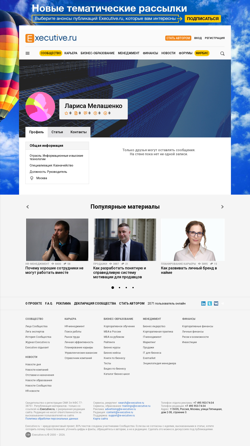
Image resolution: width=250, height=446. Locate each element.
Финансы (150, 53)
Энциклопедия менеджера (159, 363)
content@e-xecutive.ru (119, 412)
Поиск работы (73, 331)
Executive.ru (47, 409)
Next (222, 207)
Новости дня (33, 364)
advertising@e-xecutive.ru (120, 409)
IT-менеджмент (152, 336)
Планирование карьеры (178, 263)
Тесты (107, 363)
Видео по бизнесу (115, 368)
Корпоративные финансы (197, 326)
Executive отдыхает (37, 347)
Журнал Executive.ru (37, 342)
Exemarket (149, 358)
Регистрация (215, 38)
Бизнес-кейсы (112, 352)
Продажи (100, 263)
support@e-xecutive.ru (121, 415)
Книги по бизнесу (114, 358)
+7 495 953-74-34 (203, 402)
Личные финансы (193, 331)
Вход (198, 38)
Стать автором (178, 38)
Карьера (70, 53)
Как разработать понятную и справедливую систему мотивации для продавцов (119, 272)
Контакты (79, 132)
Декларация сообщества (95, 303)
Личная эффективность (79, 342)
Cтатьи (57, 132)
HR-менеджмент (37, 263)
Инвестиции (189, 342)
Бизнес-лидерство (154, 326)
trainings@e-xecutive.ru (136, 405)
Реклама (63, 303)
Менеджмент (128, 53)
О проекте (33, 303)
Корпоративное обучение (119, 326)
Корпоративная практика (158, 331)
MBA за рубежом (114, 336)
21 (126, 263)
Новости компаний (36, 369)
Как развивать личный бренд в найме (189, 270)
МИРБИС (202, 53)
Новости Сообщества (38, 385)
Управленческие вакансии (81, 352)
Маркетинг (149, 342)
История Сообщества (38, 336)
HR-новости (32, 390)
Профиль (36, 132)
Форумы (185, 53)
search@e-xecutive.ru (131, 402)
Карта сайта (100, 418)
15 (215, 263)
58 (68, 263)
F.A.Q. (49, 303)
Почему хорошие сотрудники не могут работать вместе (54, 270)
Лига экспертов (34, 331)
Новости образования (38, 380)
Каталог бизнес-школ (117, 374)
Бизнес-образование (98, 53)
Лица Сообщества (36, 326)
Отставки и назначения (39, 375)
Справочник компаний (78, 358)
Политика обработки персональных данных (51, 418)
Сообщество (51, 53)
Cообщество (34, 318)
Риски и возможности (195, 336)
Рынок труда (72, 336)
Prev (27, 207)
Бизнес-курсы (112, 347)
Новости (168, 53)
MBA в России (112, 331)
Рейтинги (109, 342)
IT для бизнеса (152, 352)
